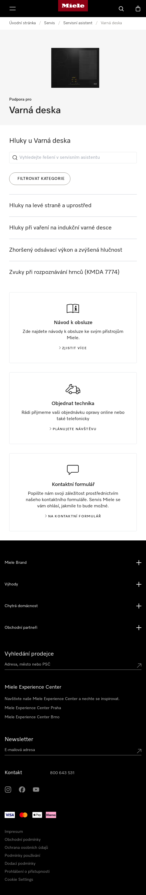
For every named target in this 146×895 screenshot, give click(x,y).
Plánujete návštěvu (73, 429)
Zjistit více (73, 348)
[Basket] (138, 8)
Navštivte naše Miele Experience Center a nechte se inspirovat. (62, 699)
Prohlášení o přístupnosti (27, 872)
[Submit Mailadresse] (139, 751)
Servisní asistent (77, 23)
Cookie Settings (19, 880)
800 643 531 (62, 773)
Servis (49, 23)
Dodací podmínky (20, 864)
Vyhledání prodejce (29, 654)
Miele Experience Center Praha (33, 708)
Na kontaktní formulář (73, 516)
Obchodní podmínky (23, 840)
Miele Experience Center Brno (32, 717)
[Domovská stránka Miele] (73, 8)
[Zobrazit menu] (12, 8)
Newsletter (19, 739)
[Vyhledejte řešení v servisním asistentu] (73, 157)
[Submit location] (139, 665)
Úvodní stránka (22, 23)
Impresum (14, 832)
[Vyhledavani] (121, 8)
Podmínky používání (22, 856)
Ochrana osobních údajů (26, 848)
